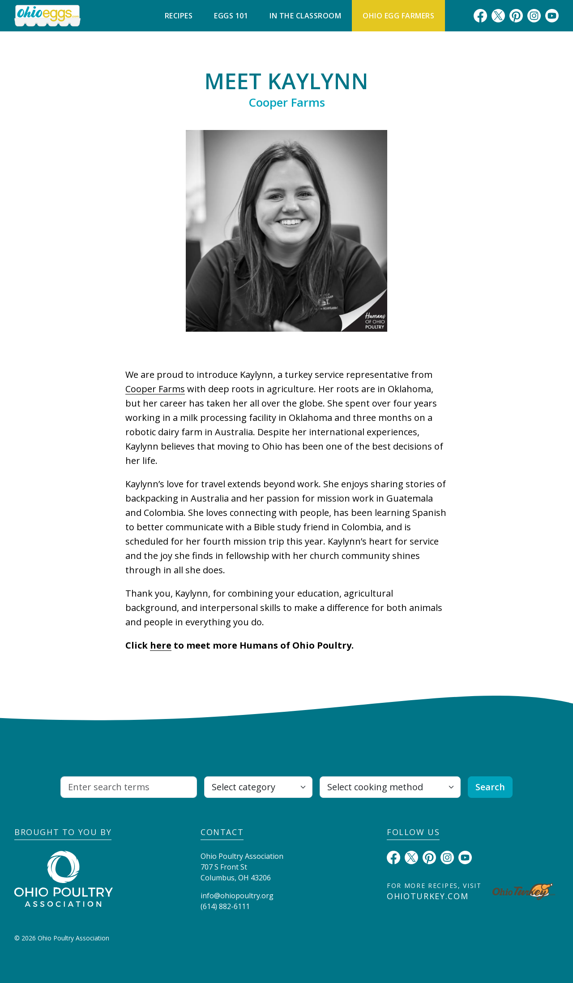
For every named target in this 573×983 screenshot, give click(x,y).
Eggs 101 (231, 16)
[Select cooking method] (390, 787)
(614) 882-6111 (225, 906)
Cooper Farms (155, 389)
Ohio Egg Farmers (398, 16)
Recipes (179, 16)
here (160, 645)
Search (490, 787)
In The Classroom (305, 16)
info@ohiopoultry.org (237, 896)
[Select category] (258, 787)
